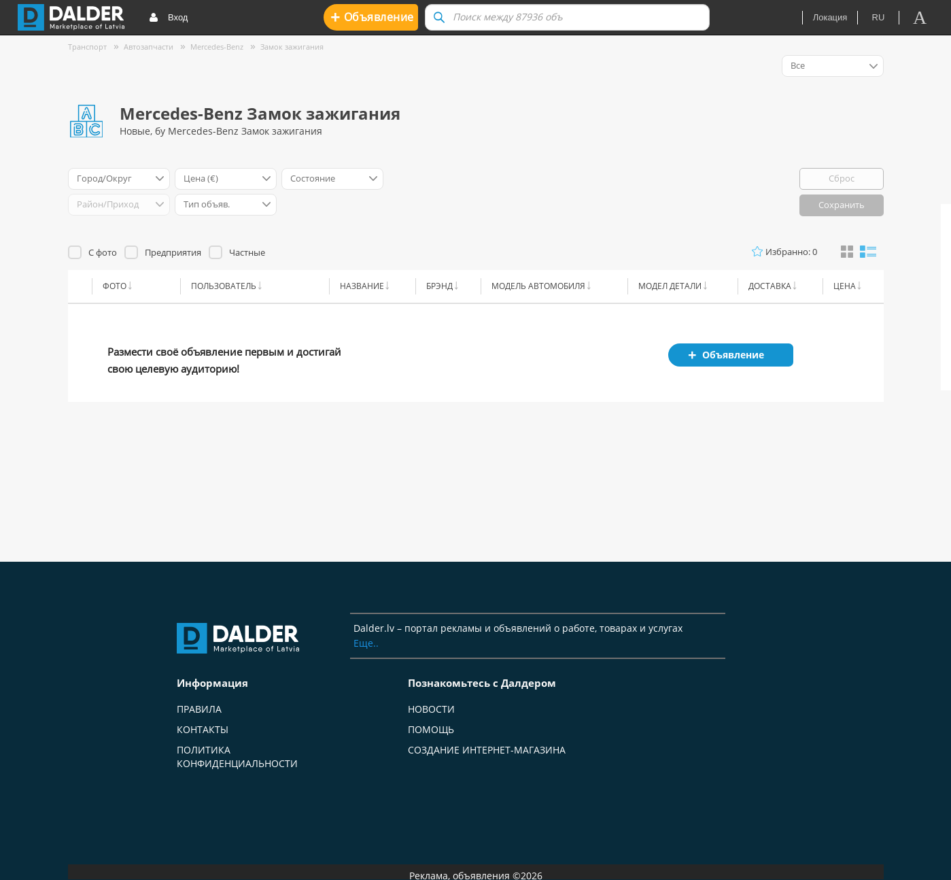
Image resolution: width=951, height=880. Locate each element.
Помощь (431, 729)
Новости (431, 709)
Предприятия (173, 252)
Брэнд (439, 286)
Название (362, 286)
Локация (830, 17)
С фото (102, 252)
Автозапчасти (148, 46)
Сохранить (841, 205)
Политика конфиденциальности (237, 756)
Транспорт (87, 46)
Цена (844, 286)
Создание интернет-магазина (487, 749)
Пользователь (223, 286)
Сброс (841, 178)
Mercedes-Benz (216, 46)
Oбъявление (372, 16)
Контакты (202, 729)
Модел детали (670, 286)
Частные (247, 252)
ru (878, 17)
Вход (168, 18)
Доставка (769, 286)
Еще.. (366, 643)
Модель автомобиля (538, 286)
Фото (114, 286)
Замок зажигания (292, 46)
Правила (199, 709)
